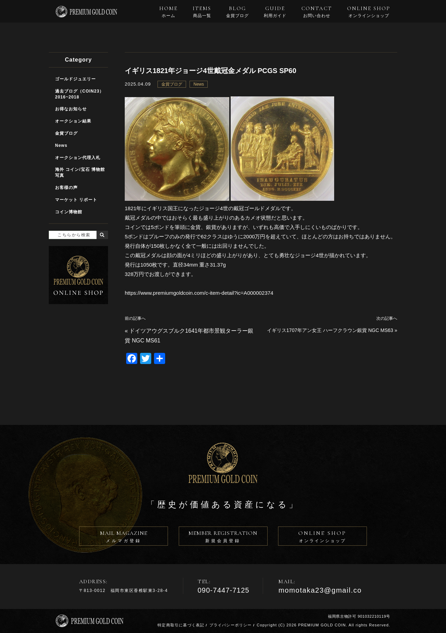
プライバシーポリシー (230, 625)
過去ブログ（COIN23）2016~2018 (79, 94)
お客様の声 (66, 187)
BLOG (237, 12)
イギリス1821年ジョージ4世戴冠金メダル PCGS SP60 (210, 70)
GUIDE (275, 12)
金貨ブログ (171, 84)
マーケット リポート (76, 199)
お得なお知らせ (71, 108)
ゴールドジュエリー (75, 79)
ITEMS (202, 12)
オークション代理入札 (77, 157)
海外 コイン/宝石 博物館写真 (80, 172)
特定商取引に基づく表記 (180, 625)
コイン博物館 (68, 211)
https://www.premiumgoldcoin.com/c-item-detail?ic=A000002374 (199, 293)
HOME (168, 12)
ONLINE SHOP (368, 12)
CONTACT (316, 12)
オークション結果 (73, 121)
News (198, 84)
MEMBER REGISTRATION (223, 538)
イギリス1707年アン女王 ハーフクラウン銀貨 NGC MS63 (330, 330)
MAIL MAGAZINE (123, 538)
